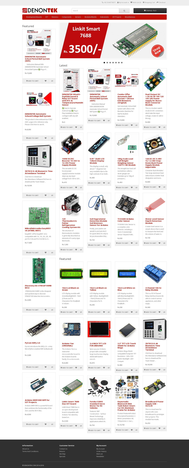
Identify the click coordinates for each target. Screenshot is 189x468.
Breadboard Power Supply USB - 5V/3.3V (154, 403)
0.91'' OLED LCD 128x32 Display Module (97, 160)
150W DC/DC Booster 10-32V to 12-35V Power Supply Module (71, 161)
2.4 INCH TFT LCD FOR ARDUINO (98, 344)
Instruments (104, 17)
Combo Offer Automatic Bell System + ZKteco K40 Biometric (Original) (126, 98)
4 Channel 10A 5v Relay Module (153, 289)
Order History (101, 451)
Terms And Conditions (30, 451)
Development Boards (34, 17)
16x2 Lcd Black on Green (70, 289)
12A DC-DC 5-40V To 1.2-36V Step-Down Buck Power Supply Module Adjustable (154, 162)
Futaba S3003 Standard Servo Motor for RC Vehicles (97, 404)
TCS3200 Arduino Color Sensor (126, 220)
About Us (25, 449)
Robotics (55, 17)
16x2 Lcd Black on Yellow (98, 289)
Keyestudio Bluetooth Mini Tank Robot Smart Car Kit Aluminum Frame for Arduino (126, 405)
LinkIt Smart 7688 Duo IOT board (70, 402)
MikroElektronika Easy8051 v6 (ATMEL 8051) (38, 229)
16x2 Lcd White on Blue (126, 289)
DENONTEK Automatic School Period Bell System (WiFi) (37, 58)
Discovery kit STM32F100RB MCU (38, 286)
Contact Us (63, 449)
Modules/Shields (90, 17)
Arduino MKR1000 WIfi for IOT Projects (37, 401)
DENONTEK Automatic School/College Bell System (38, 115)
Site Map (62, 454)
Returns (62, 451)
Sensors (78, 17)
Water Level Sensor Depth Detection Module (154, 221)
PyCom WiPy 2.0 (32, 343)
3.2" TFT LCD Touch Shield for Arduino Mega (127, 345)
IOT (46, 17)
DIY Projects (116, 17)
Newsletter (100, 456)
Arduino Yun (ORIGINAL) (68, 344)
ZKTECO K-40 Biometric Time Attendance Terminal (38, 172)
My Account (100, 449)
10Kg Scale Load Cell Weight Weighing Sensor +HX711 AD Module (127, 161)
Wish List (99, 454)
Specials (62, 456)
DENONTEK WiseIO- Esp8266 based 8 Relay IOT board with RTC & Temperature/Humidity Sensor (73, 99)
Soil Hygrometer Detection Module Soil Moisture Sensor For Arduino (99, 222)
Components (66, 17)
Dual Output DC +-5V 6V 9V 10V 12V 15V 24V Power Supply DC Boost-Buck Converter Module (154, 99)
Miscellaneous (130, 17)
